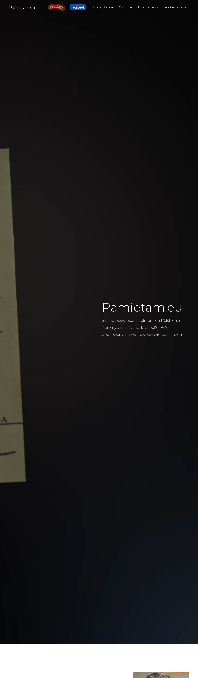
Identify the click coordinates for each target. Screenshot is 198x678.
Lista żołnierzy (148, 7)
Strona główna (102, 7)
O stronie (125, 7)
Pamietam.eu (22, 7)
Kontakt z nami (175, 7)
